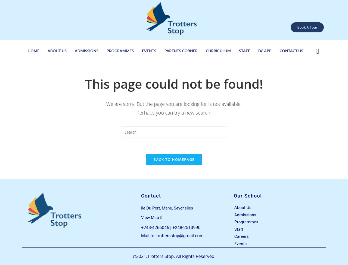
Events (149, 50)
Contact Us (291, 50)
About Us (57, 50)
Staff (244, 50)
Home (33, 50)
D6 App (265, 50)
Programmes (120, 50)
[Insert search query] (174, 132)
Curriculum (218, 50)
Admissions (86, 50)
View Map (151, 217)
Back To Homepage (173, 159)
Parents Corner (181, 50)
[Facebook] (317, 51)
